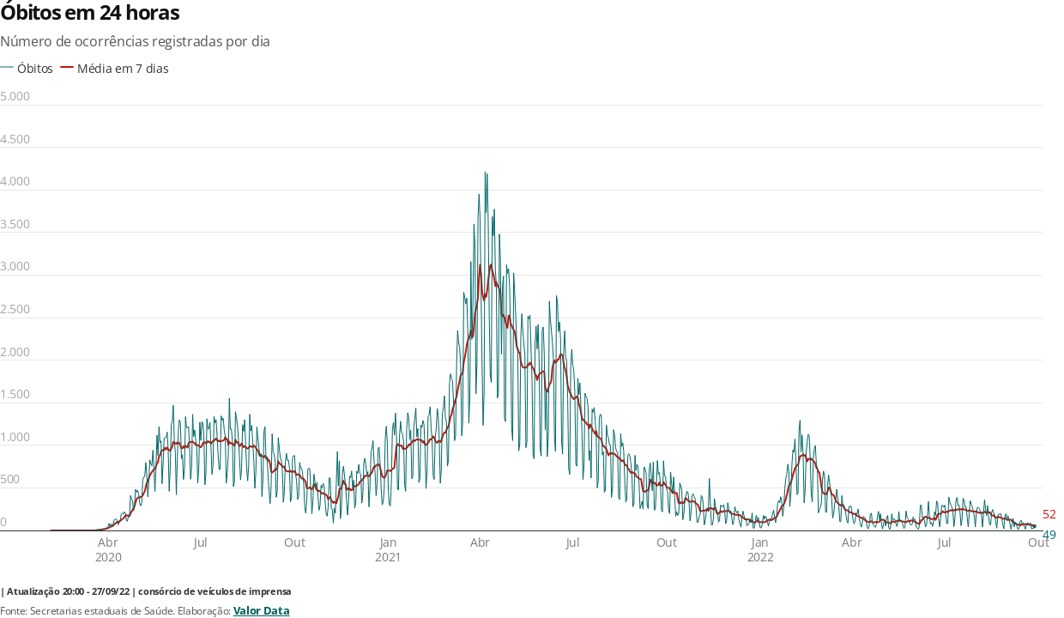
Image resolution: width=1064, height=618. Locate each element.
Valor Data (261, 610)
